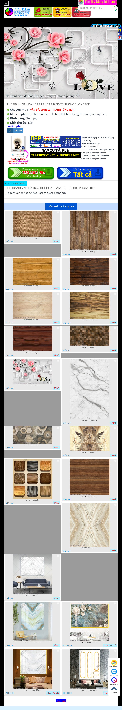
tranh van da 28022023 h (32, 690)
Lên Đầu (114, 690)
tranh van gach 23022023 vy (32, 595)
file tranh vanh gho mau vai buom (32, 238)
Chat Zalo (114, 673)
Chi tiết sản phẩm (15, 183)
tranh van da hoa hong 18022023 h (90, 642)
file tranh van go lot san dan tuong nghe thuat (32, 320)
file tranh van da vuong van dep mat (90, 347)
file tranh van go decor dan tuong (90, 320)
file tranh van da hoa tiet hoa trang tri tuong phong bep (32, 385)
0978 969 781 (114, 664)
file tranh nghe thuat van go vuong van (32, 500)
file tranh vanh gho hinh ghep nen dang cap (90, 251)
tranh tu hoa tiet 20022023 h (90, 690)
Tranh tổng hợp (63, 109)
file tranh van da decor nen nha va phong (90, 420)
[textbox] (97, 8)
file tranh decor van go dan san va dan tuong (90, 496)
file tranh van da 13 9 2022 (90, 452)
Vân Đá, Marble (40, 109)
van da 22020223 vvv (90, 548)
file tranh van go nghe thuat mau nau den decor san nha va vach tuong (90, 286)
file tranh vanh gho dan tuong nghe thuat (32, 286)
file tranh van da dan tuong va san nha (32, 445)
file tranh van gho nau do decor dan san (32, 352)
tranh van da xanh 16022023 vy (32, 642)
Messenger (114, 681)
